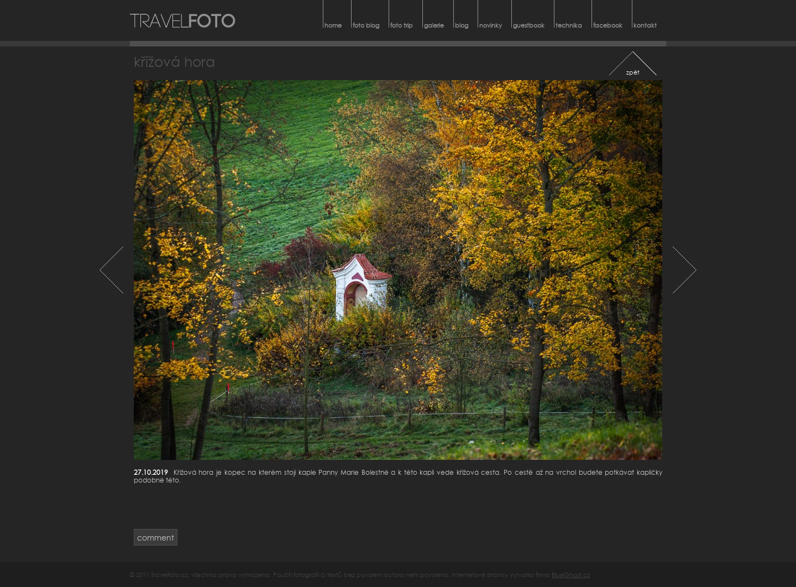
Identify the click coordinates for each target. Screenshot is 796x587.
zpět (633, 72)
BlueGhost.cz (571, 574)
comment (155, 537)
